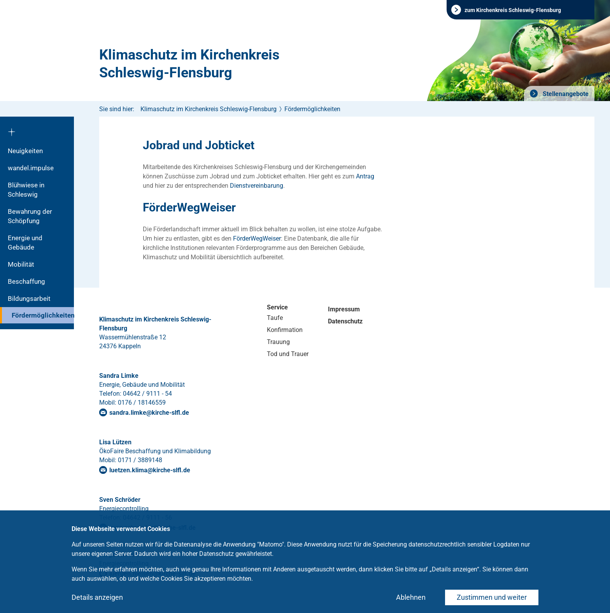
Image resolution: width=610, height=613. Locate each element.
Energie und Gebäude (25, 242)
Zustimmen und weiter (492, 597)
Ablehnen (411, 597)
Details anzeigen (97, 597)
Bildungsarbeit (29, 298)
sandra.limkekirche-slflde (149, 412)
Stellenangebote (565, 94)
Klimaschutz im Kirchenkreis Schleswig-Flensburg (189, 64)
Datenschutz (345, 321)
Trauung (278, 342)
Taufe (275, 317)
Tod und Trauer (288, 354)
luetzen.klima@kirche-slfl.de (149, 470)
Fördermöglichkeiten (43, 315)
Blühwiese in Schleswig (26, 189)
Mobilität (21, 264)
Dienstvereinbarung (256, 185)
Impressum (344, 309)
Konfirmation (285, 330)
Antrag (365, 176)
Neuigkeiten (25, 151)
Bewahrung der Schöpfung (30, 216)
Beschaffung (26, 281)
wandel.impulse (31, 168)
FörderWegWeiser (257, 238)
